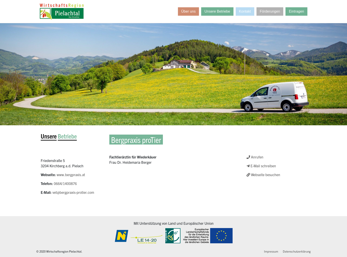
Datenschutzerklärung (297, 251)
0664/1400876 (65, 183)
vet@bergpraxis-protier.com (73, 192)
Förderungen (270, 11)
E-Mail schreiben (261, 166)
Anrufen (255, 157)
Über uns (188, 11)
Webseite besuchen (263, 174)
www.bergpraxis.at (71, 174)
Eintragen (296, 11)
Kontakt (245, 11)
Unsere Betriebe (217, 11)
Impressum (271, 251)
